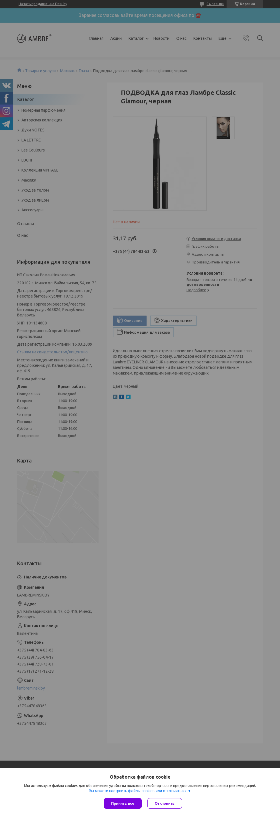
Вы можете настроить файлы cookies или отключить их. (138, 791)
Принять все (122, 803)
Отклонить (165, 803)
